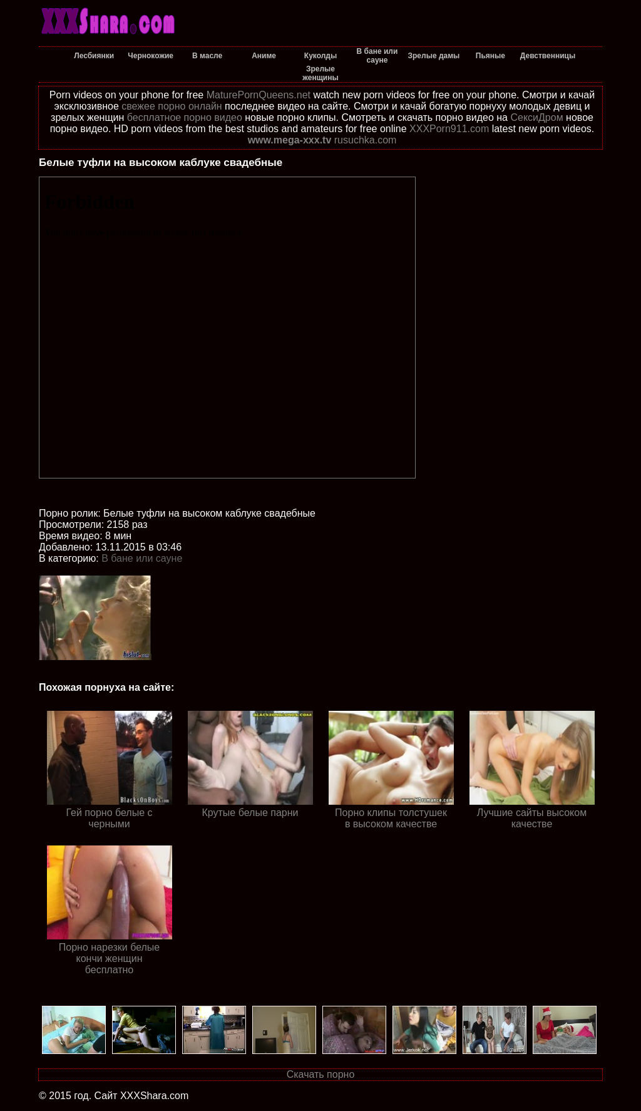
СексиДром (536, 117)
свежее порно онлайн (171, 106)
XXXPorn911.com (449, 128)
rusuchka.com (365, 140)
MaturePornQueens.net (258, 95)
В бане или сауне (141, 558)
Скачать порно (321, 1074)
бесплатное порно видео (184, 117)
